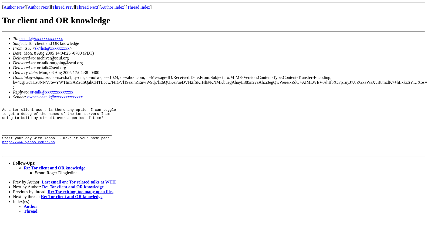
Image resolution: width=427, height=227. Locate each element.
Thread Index (138, 7)
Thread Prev (63, 7)
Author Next (38, 7)
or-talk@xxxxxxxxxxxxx (41, 38)
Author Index (112, 7)
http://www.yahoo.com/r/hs (28, 149)
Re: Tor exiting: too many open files (80, 200)
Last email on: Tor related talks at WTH (79, 191)
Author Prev (14, 7)
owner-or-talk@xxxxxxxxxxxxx (55, 97)
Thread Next (87, 7)
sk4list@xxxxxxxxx (52, 48)
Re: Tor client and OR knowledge (54, 177)
